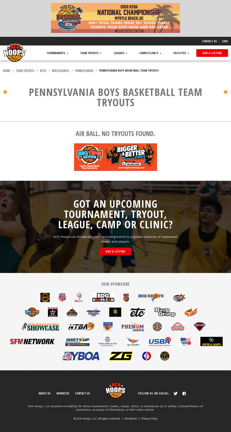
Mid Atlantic (60, 70)
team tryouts (25, 70)
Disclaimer (131, 418)
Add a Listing (115, 251)
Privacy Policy (149, 418)
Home (6, 70)
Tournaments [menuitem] (56, 53)
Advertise (62, 393)
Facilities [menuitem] (179, 53)
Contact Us (209, 41)
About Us (45, 393)
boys (43, 70)
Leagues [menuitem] (119, 53)
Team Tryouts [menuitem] (89, 53)
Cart (225, 41)
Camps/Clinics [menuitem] (148, 53)
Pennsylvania (84, 70)
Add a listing (212, 53)
